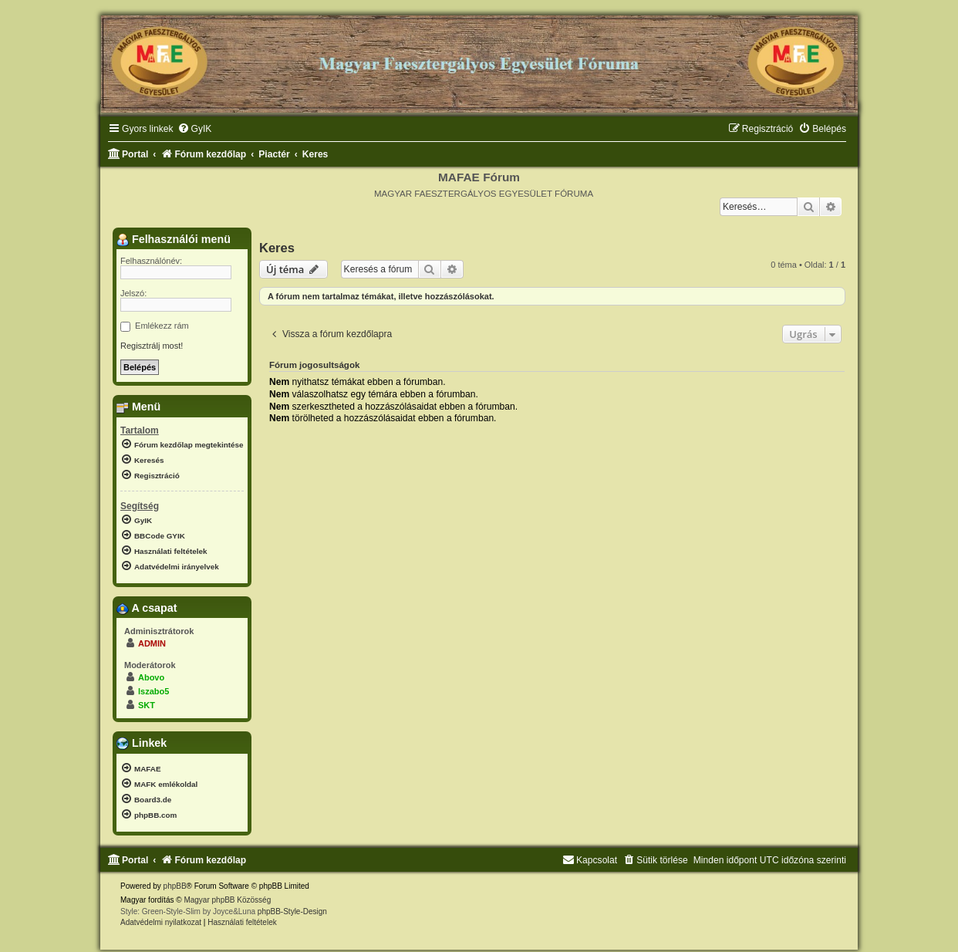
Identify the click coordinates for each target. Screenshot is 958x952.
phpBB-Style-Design (292, 911)
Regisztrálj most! (151, 345)
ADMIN (152, 643)
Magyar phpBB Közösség (227, 900)
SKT (146, 705)
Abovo (151, 677)
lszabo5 (153, 691)
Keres (277, 248)
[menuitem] (194, 129)
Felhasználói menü (173, 239)
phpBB (175, 886)
